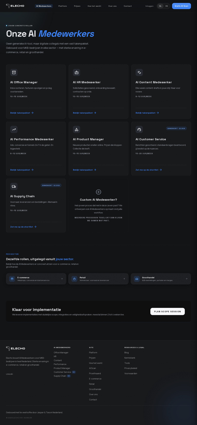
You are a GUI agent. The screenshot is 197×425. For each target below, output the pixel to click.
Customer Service (65, 372)
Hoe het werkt (94, 6)
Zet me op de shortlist (149, 169)
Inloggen (149, 6)
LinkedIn (9, 374)
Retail (91, 384)
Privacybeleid (130, 368)
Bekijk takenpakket (22, 112)
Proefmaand (95, 373)
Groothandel (95, 389)
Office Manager (61, 352)
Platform (62, 6)
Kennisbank (129, 357)
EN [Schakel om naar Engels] (167, 6)
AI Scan (92, 368)
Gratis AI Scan (181, 6)
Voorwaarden (130, 373)
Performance (60, 364)
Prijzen (77, 6)
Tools (127, 363)
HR (55, 356)
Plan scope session (167, 311)
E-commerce (95, 378)
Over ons (112, 6)
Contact (128, 6)
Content (58, 360)
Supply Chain (62, 375)
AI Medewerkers (43, 6)
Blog (126, 352)
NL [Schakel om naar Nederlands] (160, 6)
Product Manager (62, 368)
